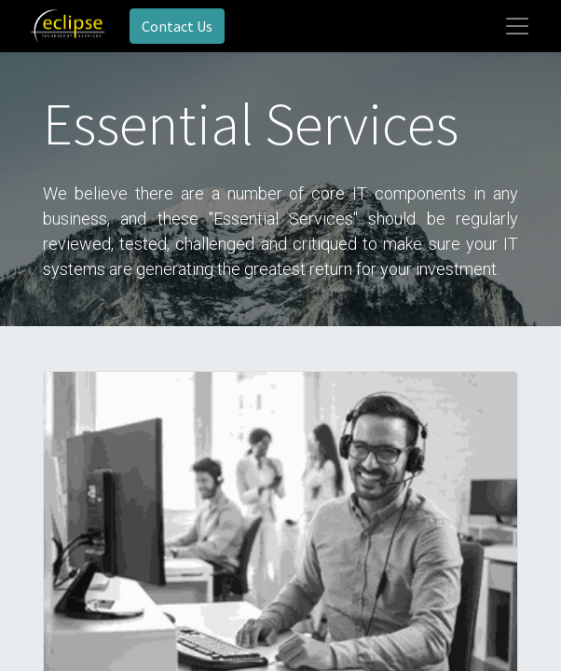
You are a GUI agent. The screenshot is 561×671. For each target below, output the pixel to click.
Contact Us (177, 26)
